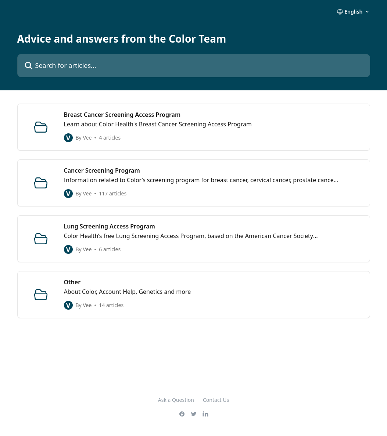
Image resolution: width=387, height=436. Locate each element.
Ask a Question (176, 399)
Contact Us (216, 399)
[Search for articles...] (193, 65)
